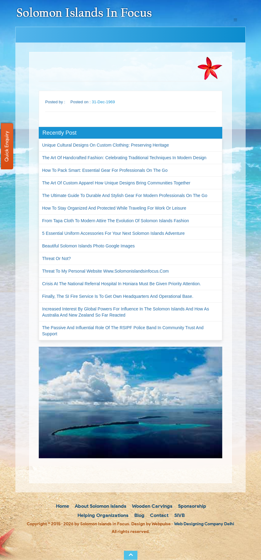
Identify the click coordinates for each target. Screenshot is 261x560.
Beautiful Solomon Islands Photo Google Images (88, 245)
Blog (138, 515)
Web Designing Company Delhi (204, 523)
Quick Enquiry (7, 146)
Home (62, 506)
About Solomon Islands (99, 506)
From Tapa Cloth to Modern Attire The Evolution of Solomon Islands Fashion (115, 220)
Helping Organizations (102, 515)
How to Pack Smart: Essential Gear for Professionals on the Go (105, 170)
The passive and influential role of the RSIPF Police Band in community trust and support (123, 330)
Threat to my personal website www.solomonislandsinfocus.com (105, 271)
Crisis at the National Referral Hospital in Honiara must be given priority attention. (121, 283)
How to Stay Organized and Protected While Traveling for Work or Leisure (114, 208)
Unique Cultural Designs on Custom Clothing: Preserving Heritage (105, 145)
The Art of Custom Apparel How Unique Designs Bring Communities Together (116, 182)
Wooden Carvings (151, 506)
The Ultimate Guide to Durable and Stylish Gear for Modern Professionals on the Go (124, 195)
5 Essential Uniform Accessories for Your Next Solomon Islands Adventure (113, 233)
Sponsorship (191, 506)
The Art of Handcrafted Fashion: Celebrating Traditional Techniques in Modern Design (124, 157)
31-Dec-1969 (103, 102)
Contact (158, 515)
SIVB (179, 515)
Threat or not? (56, 258)
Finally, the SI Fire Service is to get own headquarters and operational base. (117, 296)
